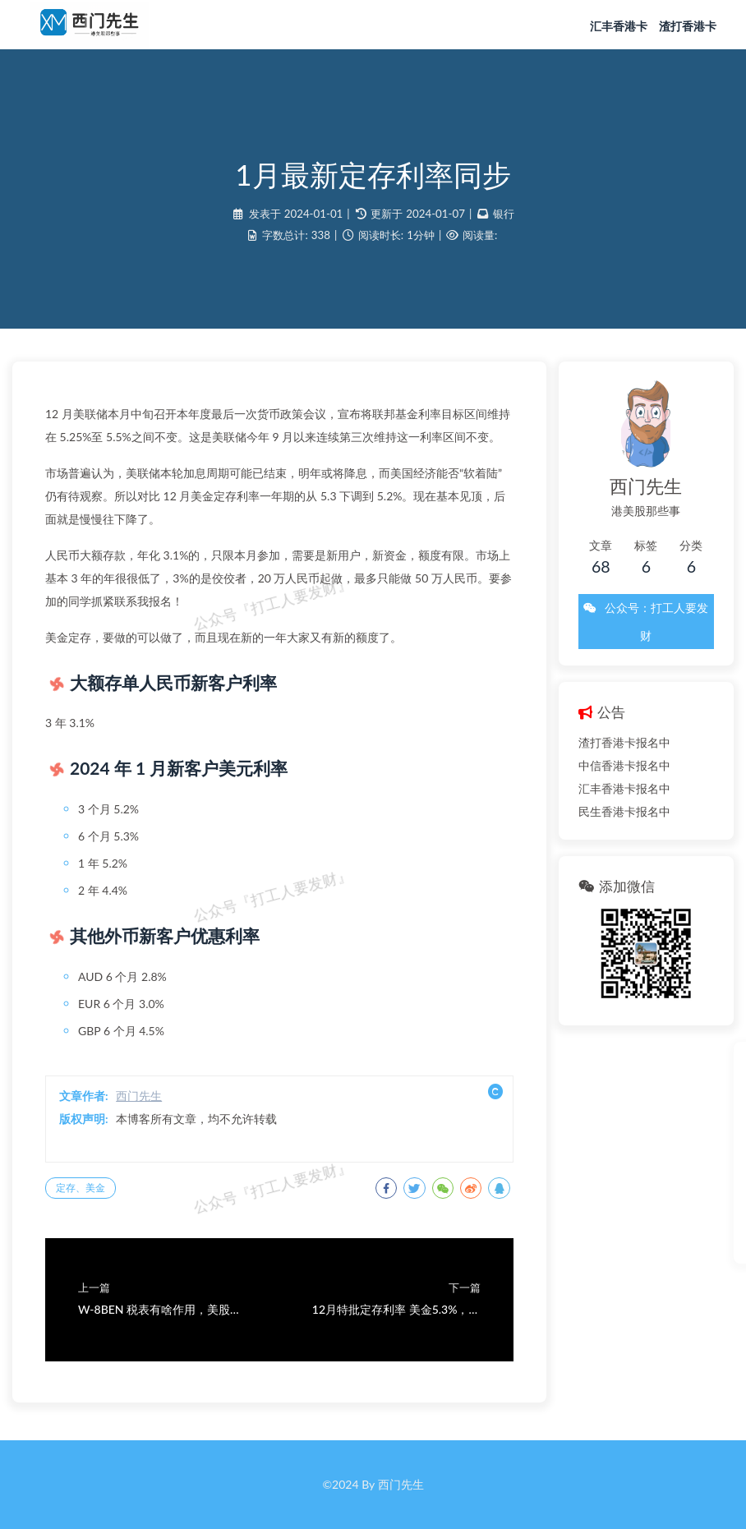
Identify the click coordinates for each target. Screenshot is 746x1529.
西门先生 (139, 1096)
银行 (503, 213)
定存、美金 (80, 1187)
